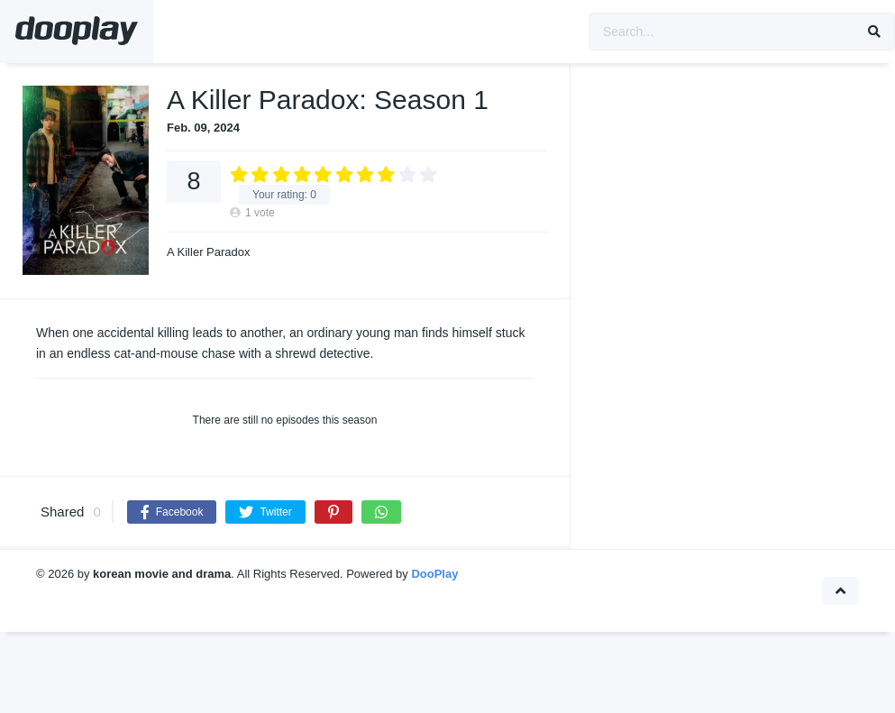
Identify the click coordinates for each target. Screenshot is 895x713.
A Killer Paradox (209, 252)
